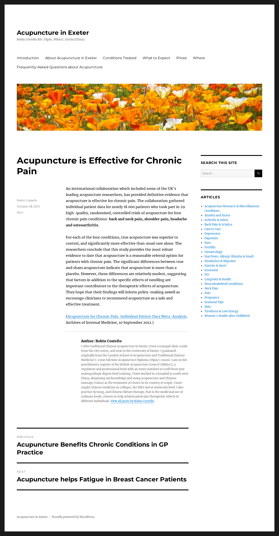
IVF (206, 275)
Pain (20, 212)
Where (199, 58)
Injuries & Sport (215, 265)
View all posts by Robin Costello (132, 401)
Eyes (207, 243)
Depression (212, 233)
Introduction (28, 58)
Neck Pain (211, 288)
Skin (207, 307)
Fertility (209, 247)
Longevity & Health (217, 279)
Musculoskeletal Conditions (223, 284)
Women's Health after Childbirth (227, 316)
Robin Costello (27, 200)
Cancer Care (212, 229)
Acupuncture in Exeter (53, 32)
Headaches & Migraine (220, 261)
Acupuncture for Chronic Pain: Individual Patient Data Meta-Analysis (127, 316)
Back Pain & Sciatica (218, 224)
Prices (181, 58)
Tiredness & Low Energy (221, 311)
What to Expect (156, 58)
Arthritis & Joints (216, 220)
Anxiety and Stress (217, 215)
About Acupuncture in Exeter (71, 58)
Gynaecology (213, 252)
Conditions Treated (119, 58)
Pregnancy (211, 297)
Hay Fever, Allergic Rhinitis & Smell (228, 256)
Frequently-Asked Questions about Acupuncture (60, 67)
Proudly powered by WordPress (73, 517)
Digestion (211, 238)
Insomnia (211, 270)
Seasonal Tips (214, 302)
